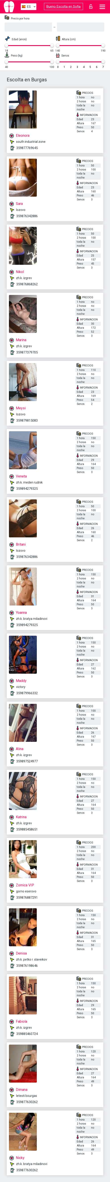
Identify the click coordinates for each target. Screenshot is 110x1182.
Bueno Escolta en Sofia (63, 6)
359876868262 (27, 284)
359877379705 (27, 352)
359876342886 (27, 216)
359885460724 (27, 1034)
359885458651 (27, 829)
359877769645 (27, 148)
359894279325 (27, 489)
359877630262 (27, 1102)
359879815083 (27, 421)
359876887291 (27, 898)
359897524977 (27, 761)
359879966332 (27, 693)
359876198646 (27, 966)
